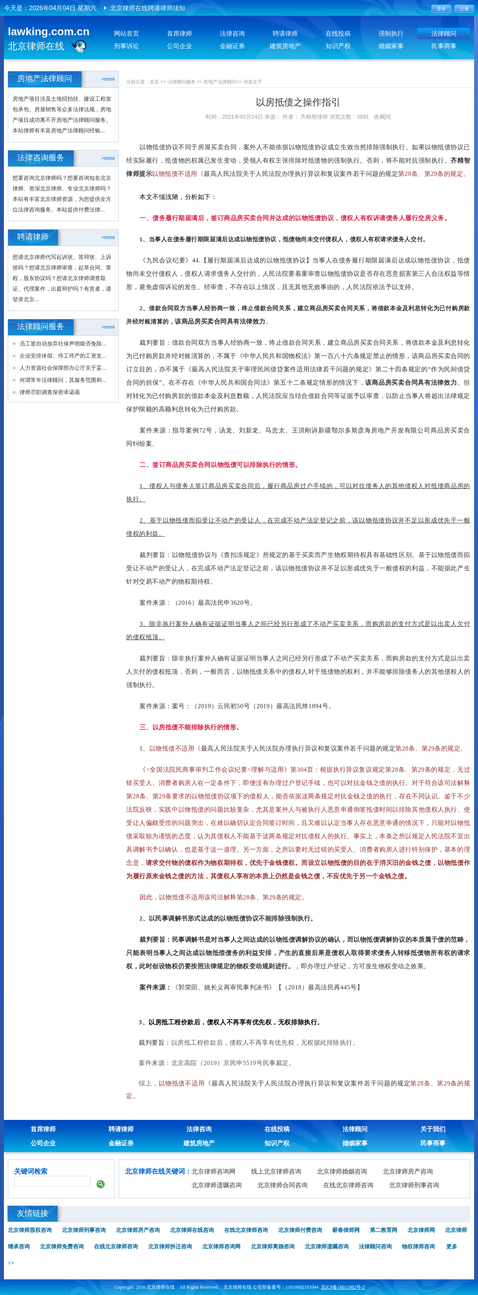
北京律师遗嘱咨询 (217, 1185)
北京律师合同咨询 (282, 1185)
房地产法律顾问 (219, 82)
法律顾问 (443, 33)
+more (108, 79)
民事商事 (443, 46)
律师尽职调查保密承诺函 (50, 392)
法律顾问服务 (181, 82)
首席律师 (179, 33)
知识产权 (338, 46)
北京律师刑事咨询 (414, 1185)
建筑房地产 (285, 46)
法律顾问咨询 (375, 1247)
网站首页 (126, 33)
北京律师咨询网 (213, 1171)
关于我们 (432, 1129)
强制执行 (391, 33)
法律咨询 (232, 33)
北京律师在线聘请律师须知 (147, 8)
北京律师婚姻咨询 (342, 1171)
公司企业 (179, 46)
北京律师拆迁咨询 (170, 1247)
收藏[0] (382, 117)
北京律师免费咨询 (62, 1247)
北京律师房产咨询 (408, 1171)
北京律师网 (421, 1230)
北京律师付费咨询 (300, 1230)
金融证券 (232, 46)
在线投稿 (338, 33)
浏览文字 (252, 82)
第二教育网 (383, 1230)
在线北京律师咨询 (348, 1185)
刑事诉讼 (126, 46)
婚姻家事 (391, 46)
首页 (154, 82)
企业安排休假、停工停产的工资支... (63, 356)
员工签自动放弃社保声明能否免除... (63, 343)
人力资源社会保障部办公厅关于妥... (63, 368)
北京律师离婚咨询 (273, 1247)
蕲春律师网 (346, 1230)
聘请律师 (285, 33)
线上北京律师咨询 (276, 1171)
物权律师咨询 (418, 1247)
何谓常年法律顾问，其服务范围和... (63, 380)
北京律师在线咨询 (192, 1230)
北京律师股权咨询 (30, 1230)
